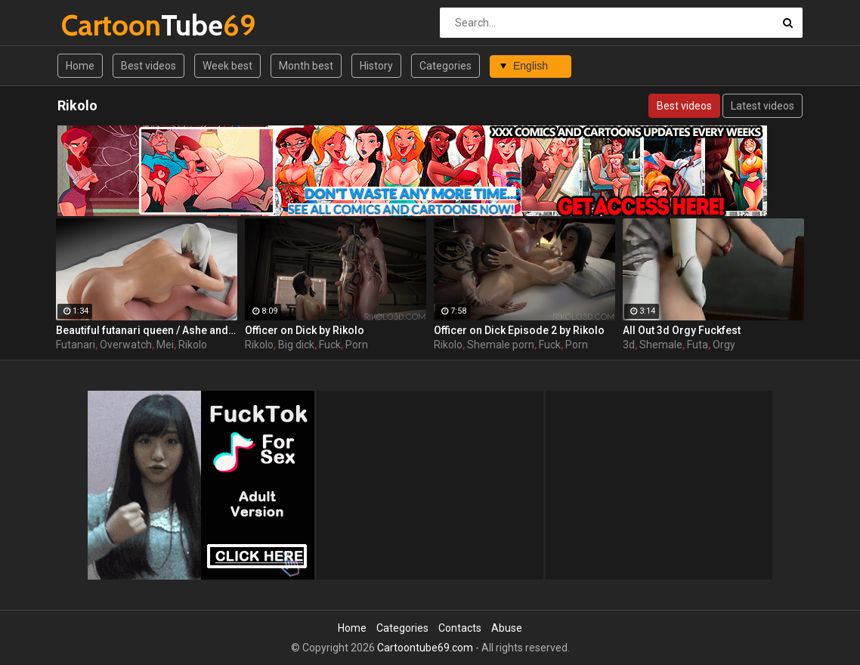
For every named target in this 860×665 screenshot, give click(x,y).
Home (80, 66)
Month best (306, 66)
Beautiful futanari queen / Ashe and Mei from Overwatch (146, 330)
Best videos (148, 66)
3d (629, 345)
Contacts (459, 628)
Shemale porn (500, 345)
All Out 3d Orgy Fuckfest (682, 330)
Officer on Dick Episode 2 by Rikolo (519, 330)
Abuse (506, 628)
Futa (697, 345)
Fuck (330, 345)
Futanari (75, 345)
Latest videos (762, 106)
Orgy (724, 345)
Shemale (660, 345)
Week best (227, 66)
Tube (101, 25)
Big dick (296, 345)
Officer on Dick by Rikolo (304, 330)
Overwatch (126, 345)
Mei (165, 345)
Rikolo (192, 345)
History (376, 66)
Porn (356, 345)
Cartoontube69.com (425, 648)
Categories (445, 66)
